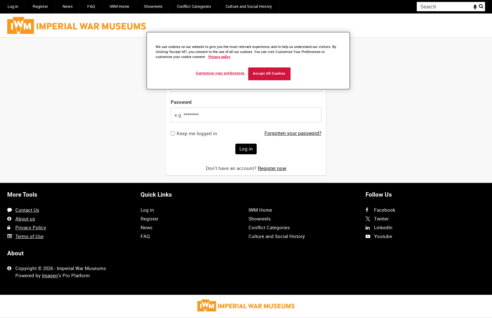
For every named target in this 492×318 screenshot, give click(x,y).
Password (181, 102)
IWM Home (119, 6)
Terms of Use (29, 236)
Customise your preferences (220, 73)
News (67, 6)
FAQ (91, 6)
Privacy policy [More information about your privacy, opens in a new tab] (219, 57)
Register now (272, 168)
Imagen (50, 275)
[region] (248, 61)
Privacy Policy (30, 227)
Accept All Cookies (269, 74)
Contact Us (27, 210)
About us (25, 218)
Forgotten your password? (293, 133)
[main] (246, 110)
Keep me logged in (197, 133)
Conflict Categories (194, 6)
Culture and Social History (249, 6)
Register (40, 6)
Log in (13, 6)
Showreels (153, 6)
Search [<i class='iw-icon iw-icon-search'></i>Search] (481, 6)
